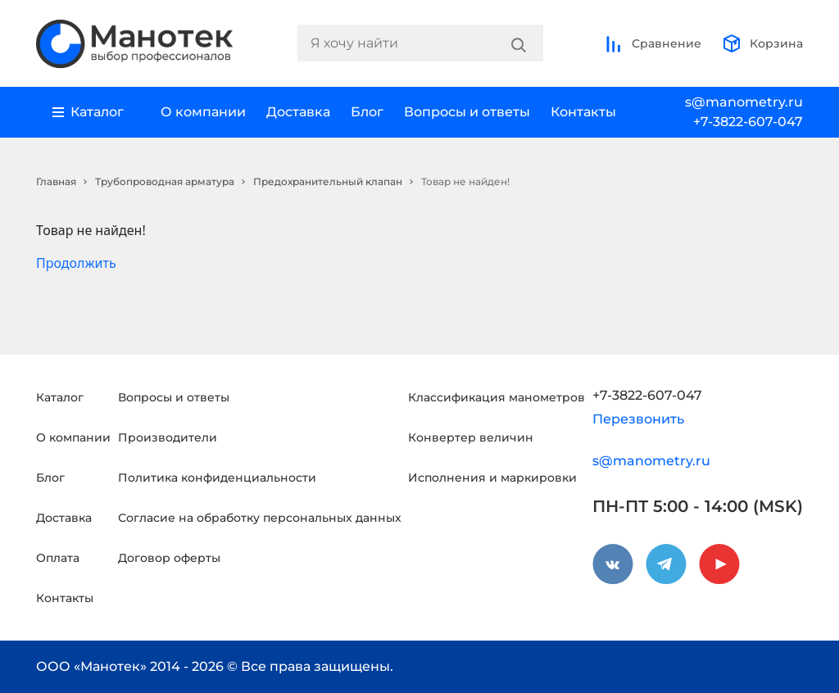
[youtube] (719, 564)
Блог (367, 112)
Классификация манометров (496, 397)
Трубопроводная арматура (164, 181)
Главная (56, 181)
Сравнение (652, 43)
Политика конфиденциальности (217, 477)
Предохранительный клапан (327, 181)
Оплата (57, 557)
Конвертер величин (470, 437)
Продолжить (76, 263)
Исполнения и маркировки (492, 477)
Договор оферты (169, 557)
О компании (203, 112)
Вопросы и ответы (467, 112)
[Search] (518, 43)
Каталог (60, 397)
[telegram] (666, 564)
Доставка (298, 112)
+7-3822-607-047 (748, 121)
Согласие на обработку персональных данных (259, 517)
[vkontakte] (612, 564)
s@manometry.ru (744, 102)
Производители (167, 437)
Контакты (583, 112)
